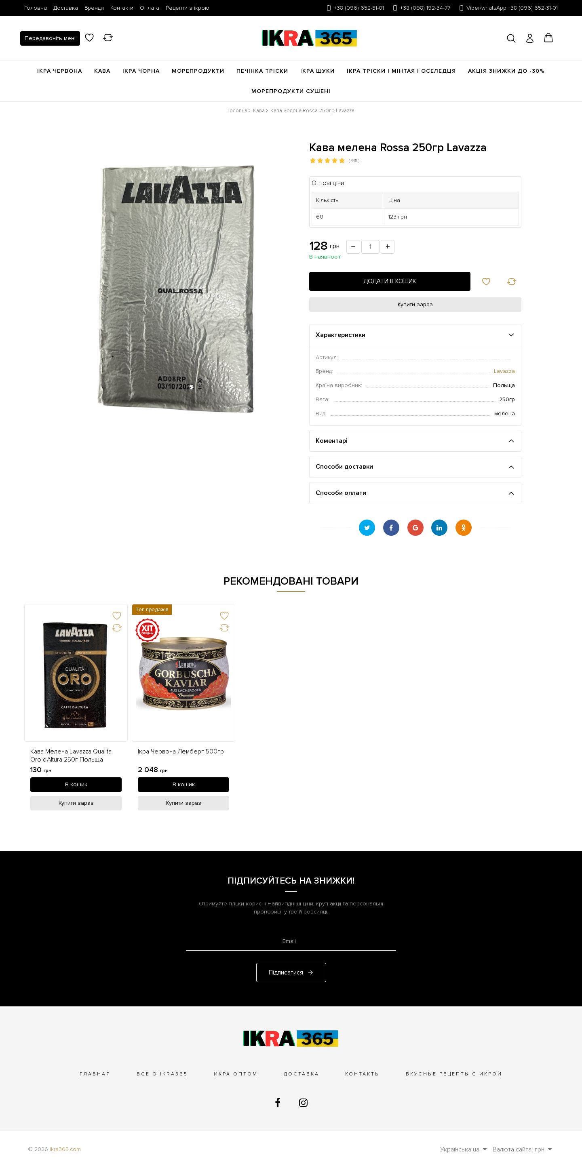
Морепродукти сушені (291, 91)
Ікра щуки (317, 70)
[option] (76, 709)
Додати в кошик (389, 281)
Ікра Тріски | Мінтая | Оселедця (401, 70)
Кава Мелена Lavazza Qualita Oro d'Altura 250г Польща (71, 755)
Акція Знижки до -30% (506, 70)
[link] (76, 672)
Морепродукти (198, 70)
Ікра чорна (141, 70)
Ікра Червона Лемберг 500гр (181, 752)
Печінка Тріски (262, 70)
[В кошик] (76, 784)
